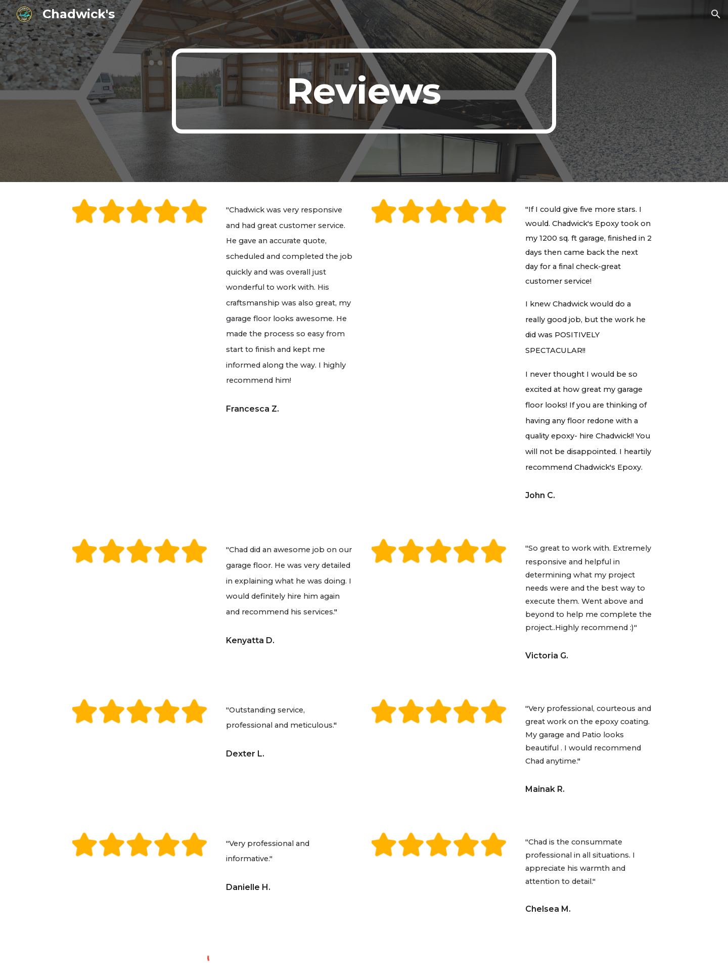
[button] (716, 14)
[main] (364, 91)
